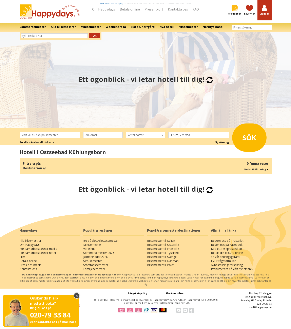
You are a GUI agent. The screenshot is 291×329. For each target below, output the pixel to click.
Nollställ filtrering (256, 169)
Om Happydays (103, 9)
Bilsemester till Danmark (163, 261)
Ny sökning (222, 142)
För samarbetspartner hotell (38, 253)
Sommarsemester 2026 (98, 253)
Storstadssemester (95, 265)
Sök (246, 136)
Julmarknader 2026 (95, 257)
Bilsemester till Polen (161, 265)
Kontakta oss (178, 9)
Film (22, 257)
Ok (95, 36)
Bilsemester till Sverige (162, 257)
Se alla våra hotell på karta (37, 142)
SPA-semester (92, 261)
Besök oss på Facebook (226, 245)
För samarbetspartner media (38, 249)
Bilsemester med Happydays (111, 3)
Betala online (130, 9)
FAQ (196, 9)
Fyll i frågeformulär (223, 261)
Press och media (30, 265)
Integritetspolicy (137, 293)
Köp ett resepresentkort (226, 249)
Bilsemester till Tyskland (163, 253)
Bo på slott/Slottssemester (101, 241)
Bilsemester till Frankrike (163, 249)
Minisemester (92, 245)
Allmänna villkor (175, 293)
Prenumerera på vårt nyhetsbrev (232, 269)
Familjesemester (94, 269)
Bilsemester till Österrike (163, 245)
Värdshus (89, 249)
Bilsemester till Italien (161, 241)
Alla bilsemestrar (30, 241)
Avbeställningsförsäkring (227, 265)
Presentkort (154, 9)
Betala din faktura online (227, 253)
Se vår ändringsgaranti (225, 257)
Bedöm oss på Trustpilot (227, 241)
